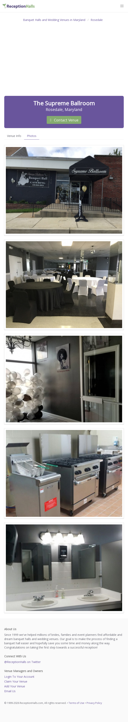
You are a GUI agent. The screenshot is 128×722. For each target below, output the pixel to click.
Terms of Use (76, 703)
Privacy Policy (94, 703)
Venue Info (14, 136)
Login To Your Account (19, 676)
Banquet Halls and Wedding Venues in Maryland (54, 20)
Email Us (10, 691)
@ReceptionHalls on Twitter (22, 662)
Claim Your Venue (15, 681)
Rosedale (97, 20)
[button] (122, 6)
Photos (31, 136)
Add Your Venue (14, 686)
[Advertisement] (64, 54)
